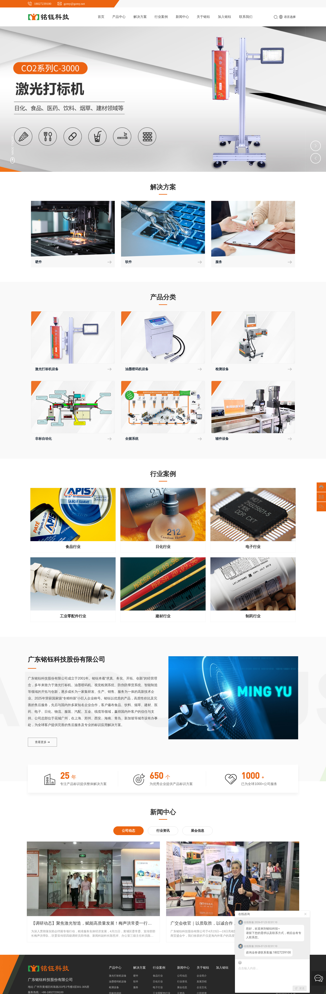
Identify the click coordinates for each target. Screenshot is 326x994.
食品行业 (72, 548)
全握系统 (132, 440)
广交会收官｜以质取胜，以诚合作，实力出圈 (212, 924)
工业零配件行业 (73, 617)
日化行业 (163, 548)
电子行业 (253, 548)
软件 (129, 262)
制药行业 (253, 617)
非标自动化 (44, 440)
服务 (219, 262)
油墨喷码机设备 (138, 370)
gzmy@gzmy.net (74, 3)
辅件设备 (222, 440)
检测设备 (222, 370)
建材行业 (163, 617)
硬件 (39, 262)
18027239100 (42, 3)
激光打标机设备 (48, 370)
